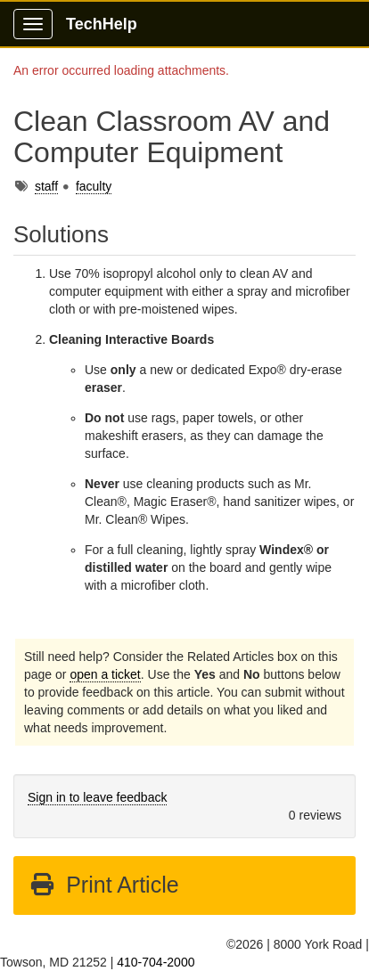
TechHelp (101, 24)
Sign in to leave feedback (97, 797)
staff (46, 186)
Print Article (104, 884)
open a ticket (105, 674)
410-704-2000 (155, 962)
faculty (93, 186)
